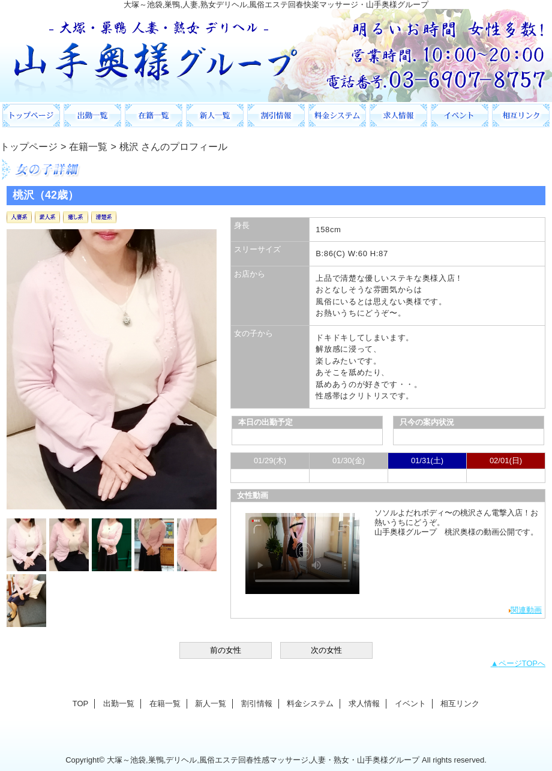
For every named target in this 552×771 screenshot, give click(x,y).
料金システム (337, 115)
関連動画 (526, 609)
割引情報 (276, 115)
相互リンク (520, 115)
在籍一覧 (153, 115)
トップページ (29, 146)
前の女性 (225, 650)
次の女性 (326, 650)
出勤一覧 (92, 115)
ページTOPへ (522, 663)
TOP (31, 115)
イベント (459, 115)
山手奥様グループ (276, 55)
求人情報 (398, 115)
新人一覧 (214, 115)
